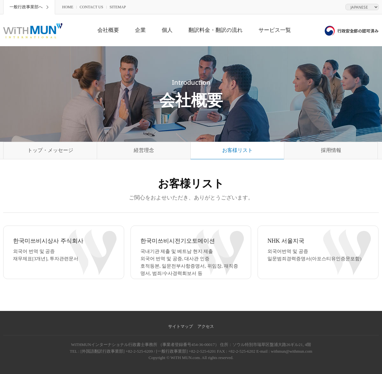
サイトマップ (180, 326)
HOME (67, 7)
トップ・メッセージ (50, 150)
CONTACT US (91, 7)
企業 (140, 30)
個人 (167, 30)
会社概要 (108, 30)
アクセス (205, 326)
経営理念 (144, 150)
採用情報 (331, 150)
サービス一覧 (274, 30)
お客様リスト (237, 150)
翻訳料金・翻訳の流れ (215, 30)
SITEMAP (118, 7)
